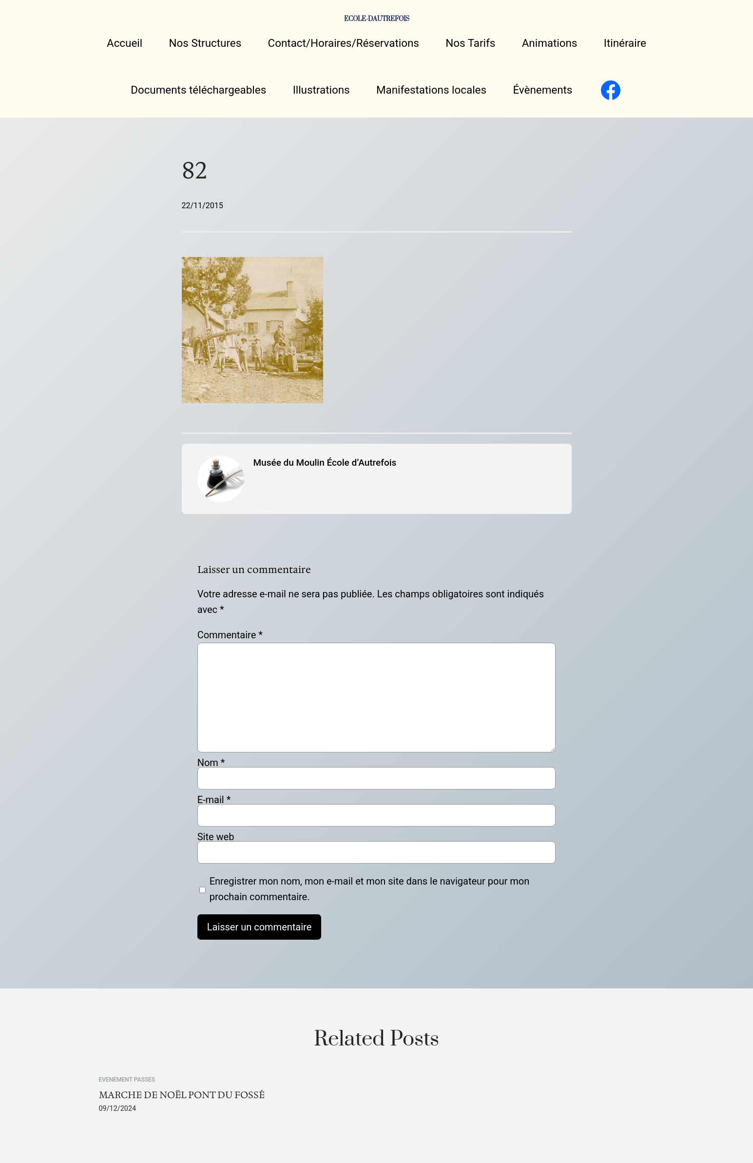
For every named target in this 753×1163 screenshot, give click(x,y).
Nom (211, 763)
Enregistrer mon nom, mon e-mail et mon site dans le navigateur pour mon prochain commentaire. (370, 889)
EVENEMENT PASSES (127, 1079)
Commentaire (230, 635)
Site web (215, 837)
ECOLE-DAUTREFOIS (376, 19)
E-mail (214, 800)
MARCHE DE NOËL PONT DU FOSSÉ (182, 1095)
